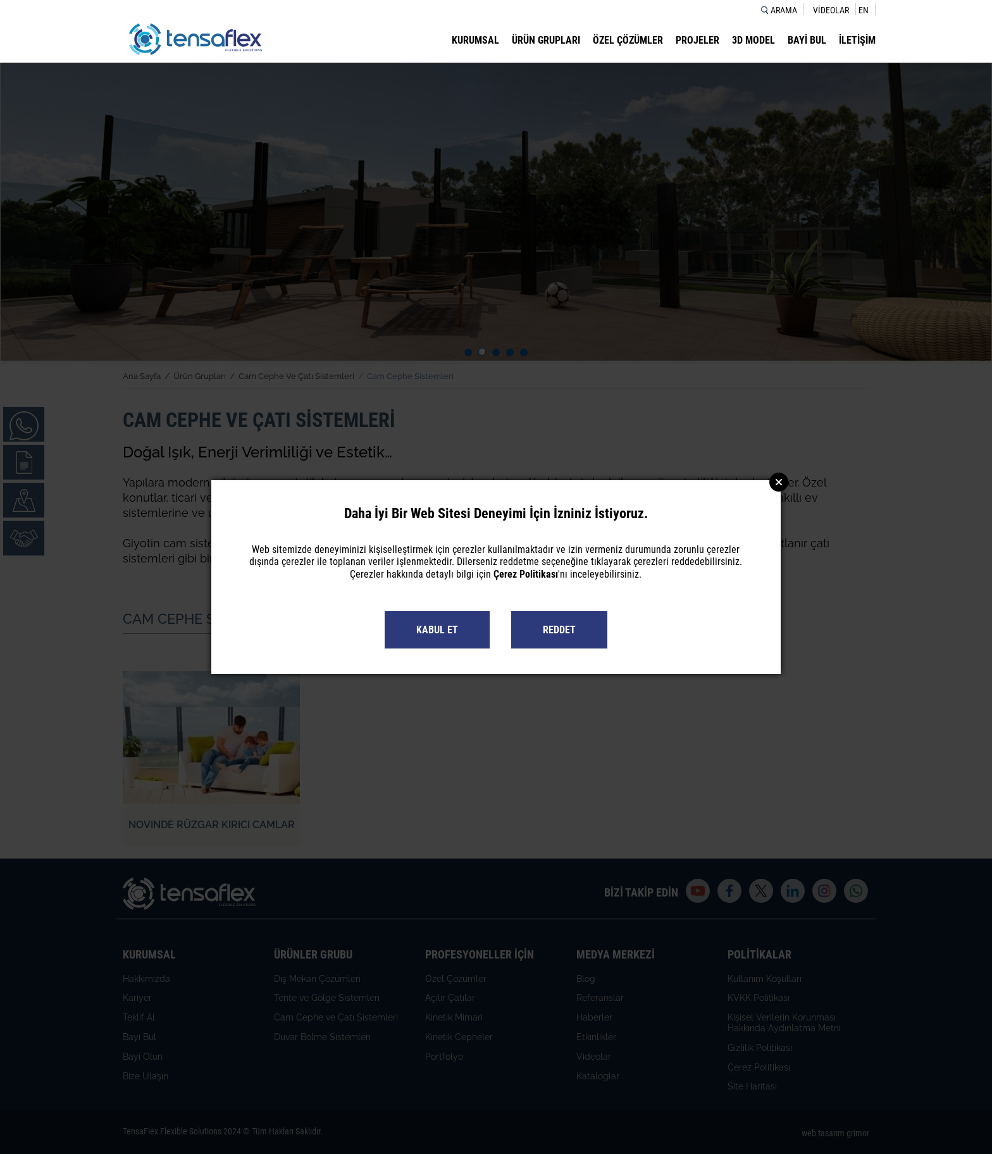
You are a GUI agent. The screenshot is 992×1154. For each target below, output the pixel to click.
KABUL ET (437, 630)
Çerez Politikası (525, 574)
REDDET (559, 630)
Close (778, 482)
